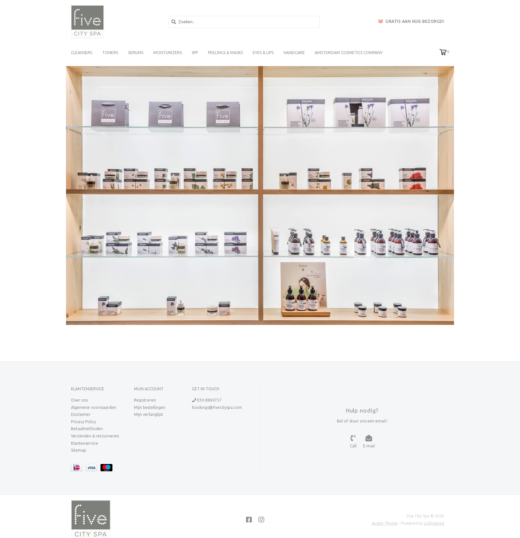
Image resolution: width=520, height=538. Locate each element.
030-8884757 (207, 400)
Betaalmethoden (87, 428)
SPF (195, 52)
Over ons (79, 400)
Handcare (294, 52)
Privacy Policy (83, 422)
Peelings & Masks (225, 52)
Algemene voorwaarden (93, 407)
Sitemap (78, 450)
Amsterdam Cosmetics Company (349, 52)
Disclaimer (81, 414)
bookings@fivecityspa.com (217, 407)
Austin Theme (385, 523)
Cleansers (81, 52)
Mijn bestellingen (149, 407)
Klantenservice (84, 443)
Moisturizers (167, 52)
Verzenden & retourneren (95, 436)
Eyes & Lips (263, 52)
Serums (135, 52)
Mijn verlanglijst (148, 414)
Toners (110, 52)
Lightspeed (434, 523)
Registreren (145, 400)
